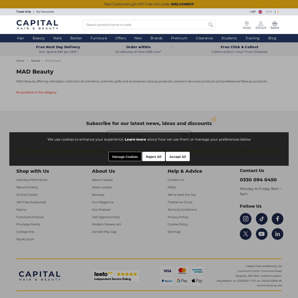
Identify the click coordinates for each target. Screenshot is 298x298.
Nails (57, 38)
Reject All (153, 157)
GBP (256, 11)
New (138, 38)
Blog (272, 38)
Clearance (204, 38)
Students (229, 38)
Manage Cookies (125, 157)
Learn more (135, 139)
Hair (20, 38)
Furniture (99, 38)
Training (252, 38)
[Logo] (37, 24)
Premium (179, 38)
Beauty (39, 38)
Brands (156, 38)
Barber (76, 38)
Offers (120, 38)
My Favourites (45, 11)
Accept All (177, 157)
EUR (272, 11)
